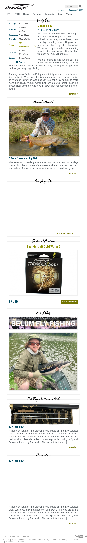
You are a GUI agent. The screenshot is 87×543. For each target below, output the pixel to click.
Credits (54, 540)
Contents (49, 14)
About (14, 540)
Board (26, 14)
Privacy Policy (43, 540)
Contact (6, 540)
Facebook (86, 536)
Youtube (79, 536)
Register (61, 10)
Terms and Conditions (27, 540)
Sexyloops (19, 6)
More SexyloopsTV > (67, 233)
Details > (73, 94)
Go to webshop (69, 302)
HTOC (17, 14)
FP (8, 14)
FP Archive (20, 62)
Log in (54, 10)
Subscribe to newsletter (15, 542)
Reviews (37, 14)
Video (69, 14)
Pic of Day (63, 540)
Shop (60, 14)
